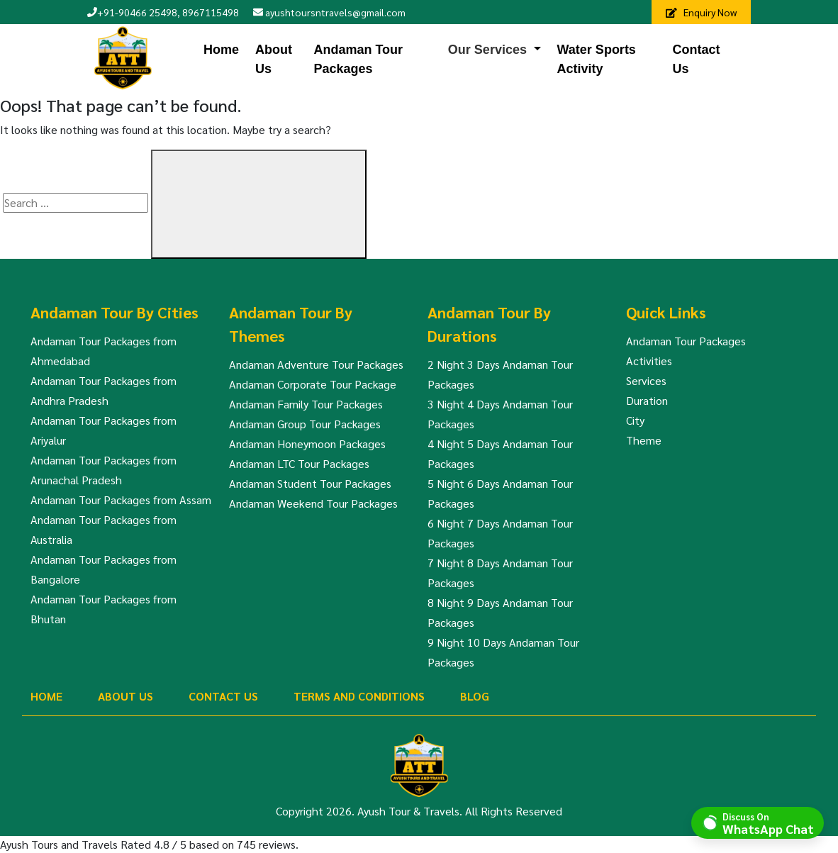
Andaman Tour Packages (358, 59)
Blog (474, 695)
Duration (647, 400)
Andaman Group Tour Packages (305, 423)
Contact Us (696, 59)
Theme (643, 440)
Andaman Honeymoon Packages (307, 443)
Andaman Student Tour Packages (310, 483)
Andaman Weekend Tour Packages (313, 503)
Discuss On (768, 822)
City (635, 420)
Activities (649, 360)
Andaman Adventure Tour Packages (316, 364)
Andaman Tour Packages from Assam (120, 499)
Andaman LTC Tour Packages (299, 463)
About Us (273, 59)
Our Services (487, 50)
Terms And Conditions (359, 695)
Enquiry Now (701, 12)
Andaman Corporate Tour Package (312, 384)
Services (646, 380)
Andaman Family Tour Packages (306, 403)
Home (221, 50)
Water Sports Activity (596, 59)
